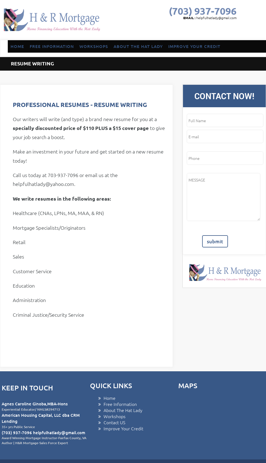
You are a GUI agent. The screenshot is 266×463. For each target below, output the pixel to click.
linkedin (212, 30)
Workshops (115, 400)
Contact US (114, 406)
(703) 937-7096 (203, 11)
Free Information (120, 387)
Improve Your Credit (123, 412)
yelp (234, 30)
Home (110, 381)
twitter (190, 30)
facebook (179, 30)
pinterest (223, 30)
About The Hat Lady (123, 393)
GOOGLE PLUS (201, 30)
